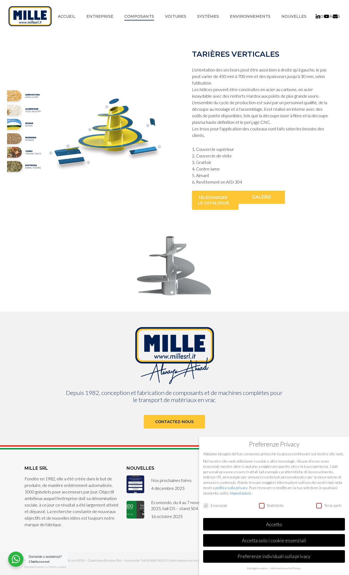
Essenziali (215, 505)
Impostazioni (240, 493)
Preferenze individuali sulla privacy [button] (274, 556)
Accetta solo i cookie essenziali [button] (274, 540)
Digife (62, 566)
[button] (215, 200)
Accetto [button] (274, 524)
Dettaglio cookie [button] (257, 568)
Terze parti (328, 505)
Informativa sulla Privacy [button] (285, 568)
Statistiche (271, 505)
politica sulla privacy (231, 487)
